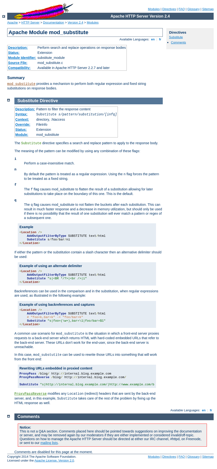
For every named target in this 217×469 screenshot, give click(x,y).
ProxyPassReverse (30, 394)
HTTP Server (30, 22)
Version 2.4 (75, 22)
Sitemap (208, 9)
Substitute (176, 37)
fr (160, 39)
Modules (154, 9)
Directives (169, 9)
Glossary (193, 9)
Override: (22, 124)
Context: (22, 119)
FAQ (182, 9)
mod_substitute (21, 84)
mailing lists (49, 443)
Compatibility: (19, 68)
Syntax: (21, 114)
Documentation (53, 22)
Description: (18, 48)
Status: (13, 53)
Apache (12, 22)
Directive (49, 100)
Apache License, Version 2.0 (54, 460)
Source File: (17, 63)
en (153, 39)
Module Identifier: (22, 58)
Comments (178, 42)
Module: (21, 135)
